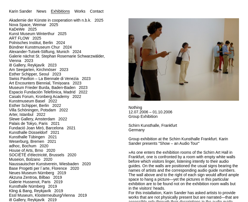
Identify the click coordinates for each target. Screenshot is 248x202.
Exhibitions (60, 11)
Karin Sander (20, 11)
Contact (96, 11)
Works (79, 11)
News (41, 11)
